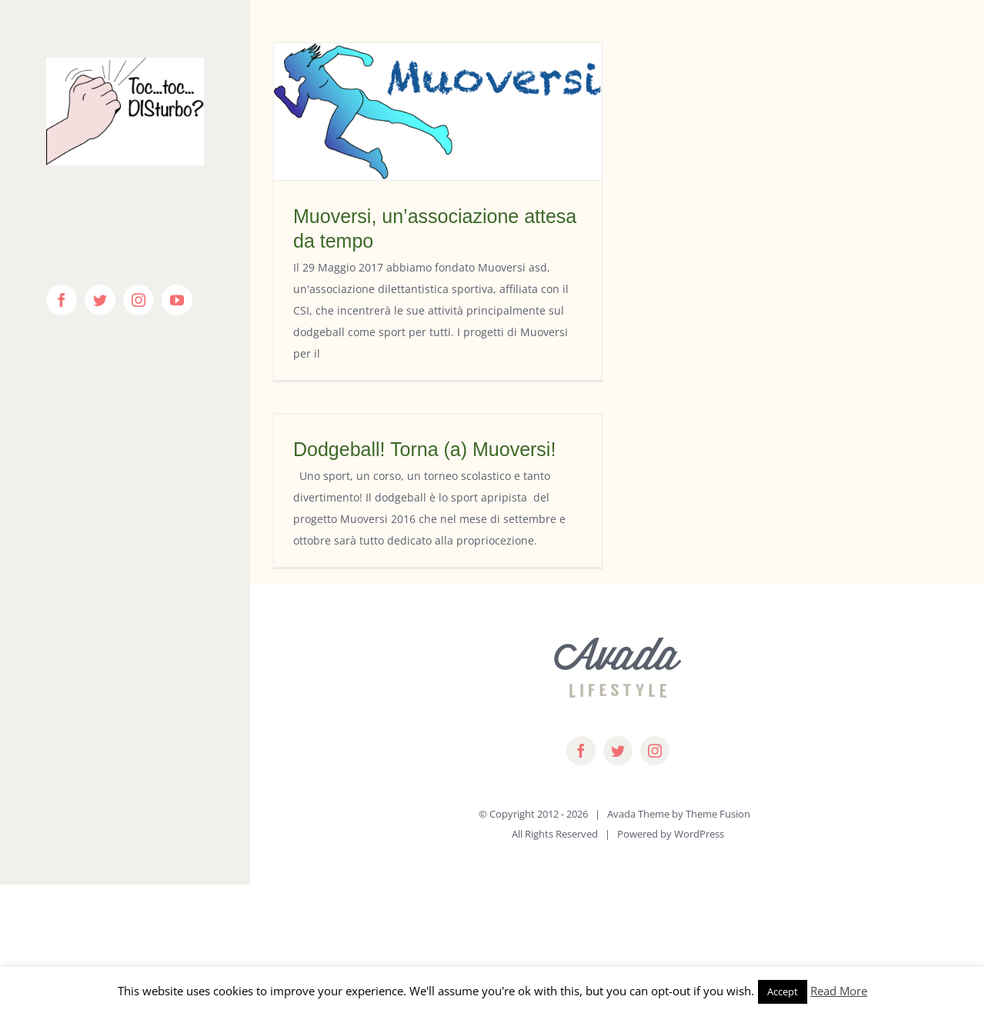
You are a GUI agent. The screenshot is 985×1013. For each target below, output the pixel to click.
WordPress (699, 834)
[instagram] (654, 750)
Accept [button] (782, 991)
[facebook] (581, 750)
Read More (838, 990)
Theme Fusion (718, 814)
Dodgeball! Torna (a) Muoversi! (424, 449)
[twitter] (618, 750)
